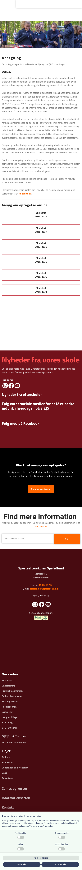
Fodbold (6, 757)
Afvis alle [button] (21, 864)
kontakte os (40, 526)
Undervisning (8, 685)
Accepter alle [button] (60, 864)
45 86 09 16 (45, 585)
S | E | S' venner (9, 728)
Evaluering (7, 712)
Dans (4, 773)
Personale (7, 680)
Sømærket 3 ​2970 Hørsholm (41, 575)
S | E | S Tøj (7, 722)
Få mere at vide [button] (41, 858)
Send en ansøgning (41, 489)
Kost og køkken (10, 701)
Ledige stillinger (10, 717)
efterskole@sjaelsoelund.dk (44, 588)
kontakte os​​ (25, 193)
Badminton (7, 762)
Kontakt (8, 807)
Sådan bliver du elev (12, 696)
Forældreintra (9, 707)
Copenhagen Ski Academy (15, 767)
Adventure (7, 778)
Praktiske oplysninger (13, 691)
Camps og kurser (14, 788)
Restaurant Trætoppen (14, 742)
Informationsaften (16, 798)
